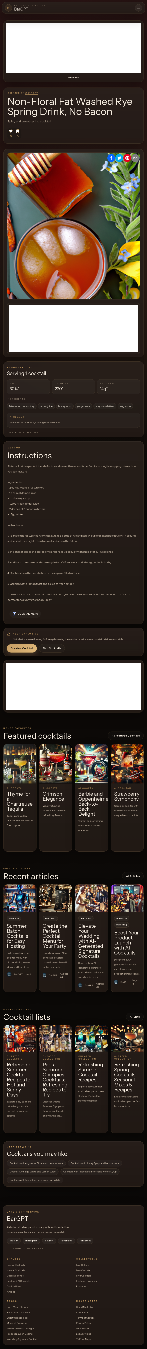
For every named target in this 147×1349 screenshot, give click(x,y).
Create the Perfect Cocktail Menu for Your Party (55, 936)
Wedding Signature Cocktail (22, 1339)
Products (81, 1286)
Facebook (66, 1240)
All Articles (133, 876)
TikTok (49, 1240)
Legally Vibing (83, 1333)
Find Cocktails (52, 648)
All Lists (135, 1016)
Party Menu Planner (17, 1307)
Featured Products (86, 1281)
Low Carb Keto (84, 1270)
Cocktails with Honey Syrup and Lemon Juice (95, 1163)
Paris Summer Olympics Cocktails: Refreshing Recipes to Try (55, 1080)
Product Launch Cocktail (20, 1333)
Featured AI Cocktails (18, 1281)
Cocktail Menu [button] (25, 614)
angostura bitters (105, 406)
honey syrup (65, 406)
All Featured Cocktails (126, 735)
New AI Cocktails (16, 1270)
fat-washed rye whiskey (21, 406)
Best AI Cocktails (16, 1264)
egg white (125, 406)
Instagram (31, 1240)
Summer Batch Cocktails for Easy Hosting (17, 936)
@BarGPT (31, 93)
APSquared (82, 1328)
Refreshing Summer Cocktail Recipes (90, 1072)
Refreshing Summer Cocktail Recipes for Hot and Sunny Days (19, 1080)
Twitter (14, 1240)
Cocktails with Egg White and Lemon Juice (33, 1171)
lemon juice (46, 406)
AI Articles (50, 918)
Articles (11, 1291)
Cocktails (14, 918)
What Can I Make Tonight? (21, 1328)
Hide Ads (73, 77)
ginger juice (83, 406)
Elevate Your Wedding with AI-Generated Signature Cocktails (90, 941)
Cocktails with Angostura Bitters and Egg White (35, 1179)
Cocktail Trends (15, 1275)
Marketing (121, 925)
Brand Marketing (85, 1307)
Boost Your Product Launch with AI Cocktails (126, 943)
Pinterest (85, 1240)
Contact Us (82, 1312)
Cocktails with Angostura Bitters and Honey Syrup (90, 1171)
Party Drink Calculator (18, 1312)
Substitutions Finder (17, 1317)
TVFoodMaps (83, 1339)
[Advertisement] (73, 48)
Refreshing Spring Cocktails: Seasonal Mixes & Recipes (126, 1077)
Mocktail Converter (17, 1323)
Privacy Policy (83, 1323)
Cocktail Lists (14, 1286)
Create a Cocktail (22, 648)
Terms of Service (85, 1317)
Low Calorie (82, 1264)
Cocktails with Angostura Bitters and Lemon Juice (36, 1163)
